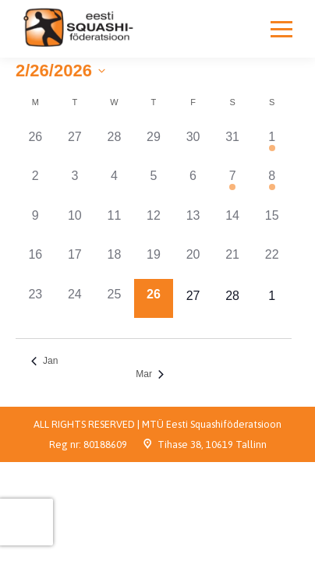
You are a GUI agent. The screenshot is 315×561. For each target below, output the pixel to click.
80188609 (105, 444)
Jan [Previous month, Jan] (44, 360)
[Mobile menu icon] (281, 28)
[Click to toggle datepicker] (60, 70)
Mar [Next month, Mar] (150, 374)
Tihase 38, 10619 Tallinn (212, 444)
